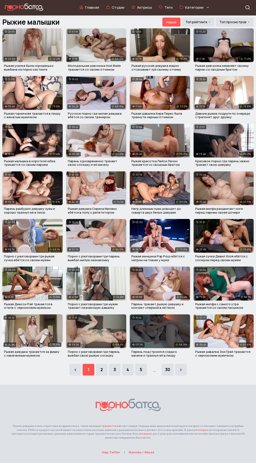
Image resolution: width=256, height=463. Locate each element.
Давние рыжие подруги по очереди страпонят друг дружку (222, 115)
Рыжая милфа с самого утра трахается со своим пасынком (219, 306)
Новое (171, 22)
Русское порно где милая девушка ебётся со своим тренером (95, 115)
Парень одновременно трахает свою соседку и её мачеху (92, 163)
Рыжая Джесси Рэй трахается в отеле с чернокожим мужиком (28, 306)
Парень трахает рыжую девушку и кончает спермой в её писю (157, 306)
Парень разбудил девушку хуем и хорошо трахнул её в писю (29, 211)
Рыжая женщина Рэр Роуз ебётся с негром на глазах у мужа (158, 258)
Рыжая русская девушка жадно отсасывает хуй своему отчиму (156, 68)
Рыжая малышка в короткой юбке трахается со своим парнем (29, 163)
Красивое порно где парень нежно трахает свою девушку (222, 163)
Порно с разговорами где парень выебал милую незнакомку (94, 258)
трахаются (109, 426)
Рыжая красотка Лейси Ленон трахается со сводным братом (155, 163)
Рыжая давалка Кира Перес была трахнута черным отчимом (156, 115)
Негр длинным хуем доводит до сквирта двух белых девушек (156, 211)
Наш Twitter (111, 452)
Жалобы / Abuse (141, 452)
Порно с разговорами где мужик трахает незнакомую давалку (93, 306)
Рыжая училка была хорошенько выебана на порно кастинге (28, 68)
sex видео (145, 433)
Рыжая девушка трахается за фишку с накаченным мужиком (31, 354)
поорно (203, 430)
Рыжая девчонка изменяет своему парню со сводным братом (222, 68)
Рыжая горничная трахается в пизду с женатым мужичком (32, 115)
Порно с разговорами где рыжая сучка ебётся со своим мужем (29, 258)
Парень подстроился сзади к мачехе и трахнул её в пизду (154, 354)
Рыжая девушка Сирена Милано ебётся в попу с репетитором (92, 211)
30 (167, 369)
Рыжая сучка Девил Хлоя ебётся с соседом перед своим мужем (221, 258)
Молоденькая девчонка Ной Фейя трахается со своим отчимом (94, 68)
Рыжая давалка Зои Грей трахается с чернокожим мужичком (222, 354)
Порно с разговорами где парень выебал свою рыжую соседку (94, 354)
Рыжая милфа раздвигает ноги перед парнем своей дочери (219, 211)
